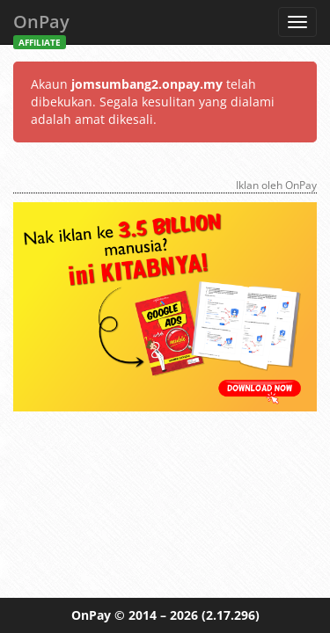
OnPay (41, 27)
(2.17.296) (231, 615)
